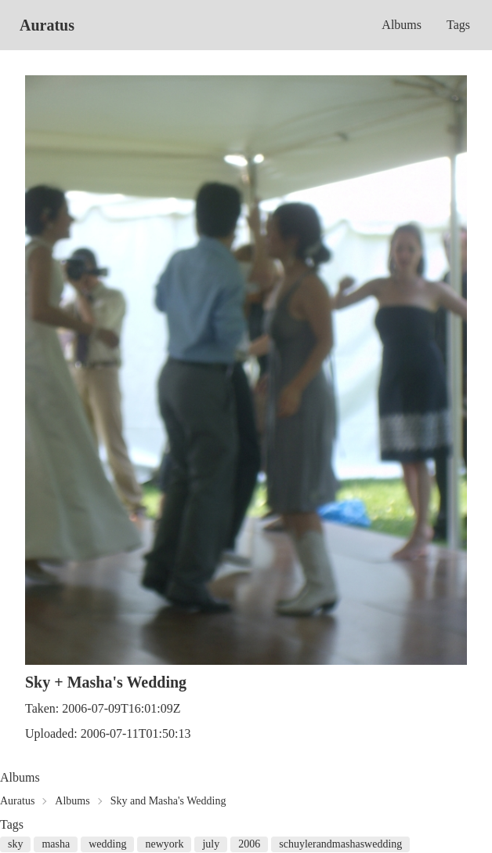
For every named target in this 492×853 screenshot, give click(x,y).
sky (15, 844)
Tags (458, 24)
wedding (107, 844)
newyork (164, 844)
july (210, 844)
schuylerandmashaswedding (340, 844)
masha (56, 844)
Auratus (47, 25)
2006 (249, 844)
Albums (401, 24)
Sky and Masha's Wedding (168, 801)
